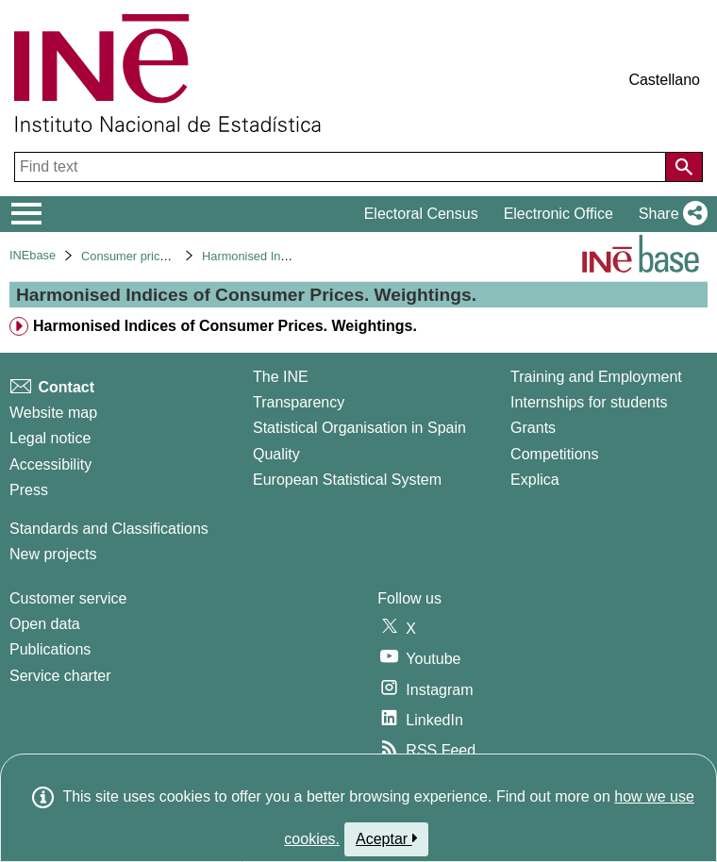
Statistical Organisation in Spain (359, 428)
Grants (533, 428)
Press (28, 490)
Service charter (60, 676)
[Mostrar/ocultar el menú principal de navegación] (26, 214)
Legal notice (50, 438)
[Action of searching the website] (684, 167)
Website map (53, 413)
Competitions (554, 454)
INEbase (32, 255)
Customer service (67, 598)
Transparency (298, 402)
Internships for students (588, 402)
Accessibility (50, 464)
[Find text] (342, 167)
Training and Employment (596, 377)
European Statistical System (347, 480)
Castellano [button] (664, 80)
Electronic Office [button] (558, 214)
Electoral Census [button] (421, 214)
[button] (669, 214)
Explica (534, 480)
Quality (276, 454)
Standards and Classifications (108, 529)
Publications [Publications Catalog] (50, 649)
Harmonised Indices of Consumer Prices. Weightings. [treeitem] (225, 326)
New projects (52, 554)
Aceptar (386, 838)
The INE (280, 377)
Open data (44, 624)
